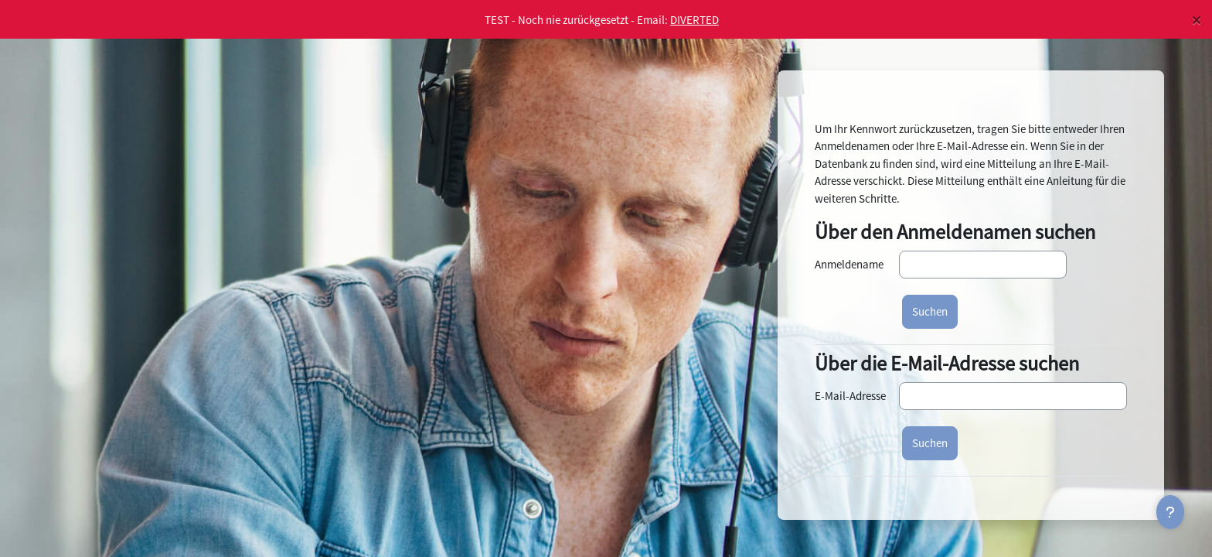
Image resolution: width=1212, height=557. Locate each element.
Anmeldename (849, 264)
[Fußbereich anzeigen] (1170, 512)
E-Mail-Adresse (850, 395)
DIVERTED (694, 19)
